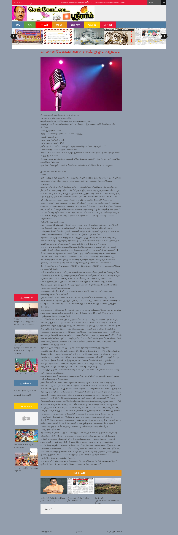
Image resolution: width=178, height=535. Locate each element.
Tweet (32, 452)
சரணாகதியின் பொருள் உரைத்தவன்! (23, 446)
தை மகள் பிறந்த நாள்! (22, 395)
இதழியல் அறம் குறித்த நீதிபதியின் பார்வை (151, 42)
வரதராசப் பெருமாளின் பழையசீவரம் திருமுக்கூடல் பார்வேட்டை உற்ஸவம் (25, 321)
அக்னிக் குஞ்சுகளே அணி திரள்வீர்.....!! (77, 2)
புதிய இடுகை (46, 531)
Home (18, 24)
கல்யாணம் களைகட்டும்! (24, 373)
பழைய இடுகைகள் (114, 531)
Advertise (92, 24)
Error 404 (108, 24)
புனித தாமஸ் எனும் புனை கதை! (120, 40)
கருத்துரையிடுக (48, 509)
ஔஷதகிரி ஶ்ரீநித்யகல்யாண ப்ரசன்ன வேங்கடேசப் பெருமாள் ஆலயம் (25, 349)
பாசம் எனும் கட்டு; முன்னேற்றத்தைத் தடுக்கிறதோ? (89, 42)
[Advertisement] (131, 13)
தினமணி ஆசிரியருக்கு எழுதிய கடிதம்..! (112, 2)
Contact (59, 24)
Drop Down (43, 24)
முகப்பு (79, 531)
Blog (30, 24)
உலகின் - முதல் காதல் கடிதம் (25, 390)
